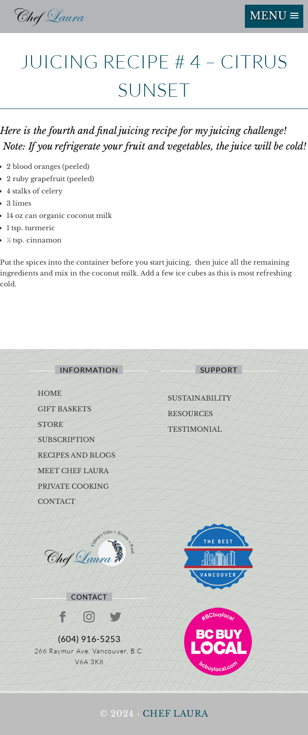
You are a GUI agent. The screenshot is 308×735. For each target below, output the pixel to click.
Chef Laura (176, 714)
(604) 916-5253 (89, 639)
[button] (274, 16)
